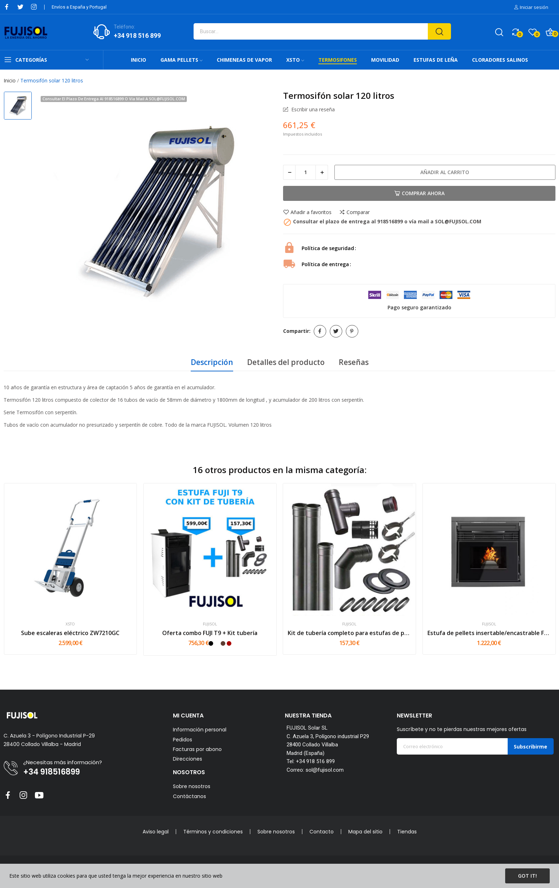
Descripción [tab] (212, 362)
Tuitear (336, 331)
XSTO (70, 624)
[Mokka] (223, 643)
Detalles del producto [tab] (286, 362)
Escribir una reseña (312, 109)
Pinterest (352, 331)
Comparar (354, 212)
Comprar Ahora (419, 193)
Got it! (527, 875)
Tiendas (407, 831)
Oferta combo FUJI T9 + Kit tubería (209, 633)
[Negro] (211, 643)
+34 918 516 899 (137, 35)
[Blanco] (217, 643)
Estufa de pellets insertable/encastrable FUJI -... (489, 633)
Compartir (320, 331)
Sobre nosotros (191, 786)
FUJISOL (210, 624)
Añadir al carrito (444, 172)
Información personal (199, 729)
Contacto (321, 831)
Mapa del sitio (365, 831)
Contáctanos (189, 796)
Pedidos (182, 739)
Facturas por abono (197, 749)
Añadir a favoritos (307, 212)
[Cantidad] (306, 172)
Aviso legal (156, 831)
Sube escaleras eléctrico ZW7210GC (70, 633)
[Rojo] (229, 643)
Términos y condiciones (213, 831)
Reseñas (354, 362)
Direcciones (187, 759)
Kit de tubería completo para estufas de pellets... (349, 633)
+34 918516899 (51, 772)
